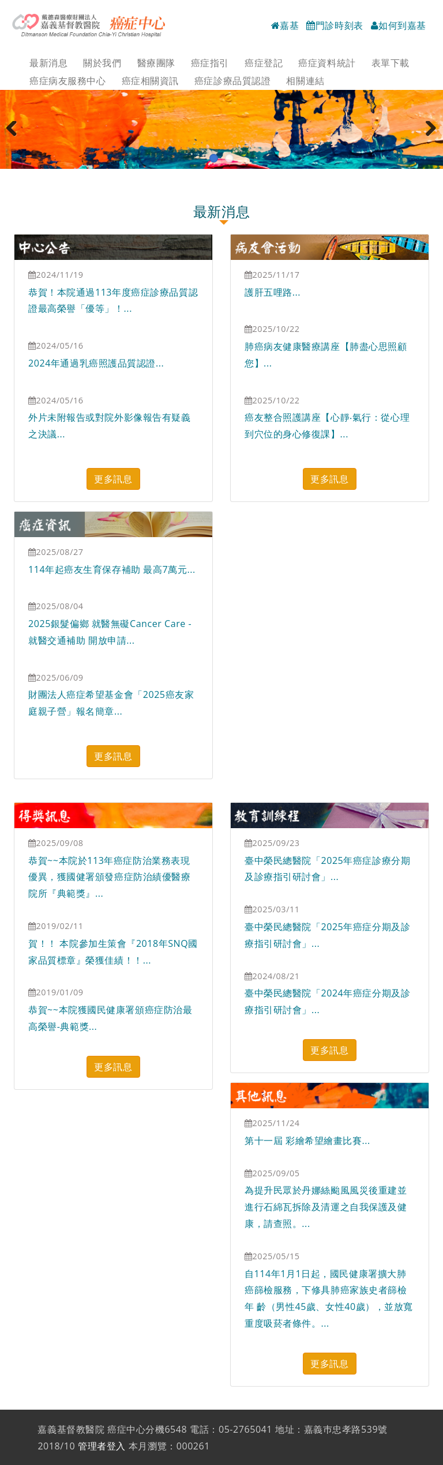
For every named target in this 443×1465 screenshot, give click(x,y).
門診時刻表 (335, 25)
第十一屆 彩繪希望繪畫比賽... (307, 1140)
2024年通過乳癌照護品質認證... (96, 363)
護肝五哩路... (273, 292)
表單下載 (390, 62)
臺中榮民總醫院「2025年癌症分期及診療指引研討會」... (327, 935)
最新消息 (48, 62)
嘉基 (285, 25)
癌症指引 (210, 62)
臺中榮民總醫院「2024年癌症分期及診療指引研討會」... (327, 1001)
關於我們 (102, 62)
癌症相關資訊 (150, 80)
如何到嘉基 (398, 25)
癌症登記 (264, 62)
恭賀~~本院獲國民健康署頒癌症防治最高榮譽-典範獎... (110, 1018)
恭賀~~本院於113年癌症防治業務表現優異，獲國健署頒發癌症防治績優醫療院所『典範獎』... (109, 877)
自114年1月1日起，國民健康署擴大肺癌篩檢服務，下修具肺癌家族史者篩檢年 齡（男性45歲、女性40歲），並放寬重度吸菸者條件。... (329, 1298)
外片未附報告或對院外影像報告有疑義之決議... (109, 425)
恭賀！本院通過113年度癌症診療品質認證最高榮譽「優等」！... (113, 300)
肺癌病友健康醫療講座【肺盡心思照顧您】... (326, 354)
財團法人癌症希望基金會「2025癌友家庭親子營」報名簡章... (111, 703)
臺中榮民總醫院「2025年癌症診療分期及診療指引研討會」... (327, 868)
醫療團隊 (156, 62)
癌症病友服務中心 (67, 80)
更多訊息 (113, 479)
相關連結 (305, 80)
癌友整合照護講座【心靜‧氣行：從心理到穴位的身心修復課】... (327, 425)
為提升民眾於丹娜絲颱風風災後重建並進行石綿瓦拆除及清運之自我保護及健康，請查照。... (326, 1207)
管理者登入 (102, 1446)
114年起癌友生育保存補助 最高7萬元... (112, 569)
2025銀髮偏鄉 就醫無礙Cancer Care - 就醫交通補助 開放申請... (110, 632)
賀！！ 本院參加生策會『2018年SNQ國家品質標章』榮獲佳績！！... (113, 951)
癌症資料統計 (326, 62)
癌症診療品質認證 (232, 80)
